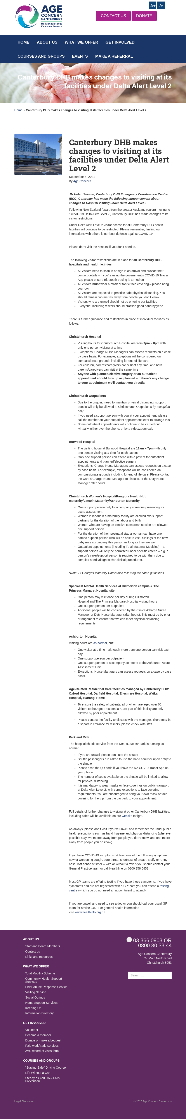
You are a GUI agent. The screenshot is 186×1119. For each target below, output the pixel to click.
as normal (100, 643)
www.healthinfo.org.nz (90, 912)
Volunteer (31, 1030)
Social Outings (35, 997)
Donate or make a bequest (43, 1040)
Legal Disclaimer (24, 1101)
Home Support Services (41, 1002)
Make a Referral (114, 56)
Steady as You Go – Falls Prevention (42, 1080)
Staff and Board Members (42, 946)
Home (24, 42)
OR (149, 940)
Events (80, 56)
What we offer (81, 42)
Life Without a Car (37, 1073)
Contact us (32, 951)
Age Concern (82, 181)
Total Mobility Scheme (40, 973)
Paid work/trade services (42, 1045)
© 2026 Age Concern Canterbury (153, 1101)
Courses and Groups (41, 56)
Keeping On (33, 1008)
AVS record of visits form (42, 1051)
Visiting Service (35, 992)
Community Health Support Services (43, 980)
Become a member (38, 1035)
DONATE (144, 16)
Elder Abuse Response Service (46, 987)
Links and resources (39, 956)
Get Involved (120, 42)
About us (47, 42)
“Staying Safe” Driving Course (45, 1067)
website (127, 816)
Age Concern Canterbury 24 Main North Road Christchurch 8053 (155, 958)
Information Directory (39, 1013)
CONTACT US (113, 16)
